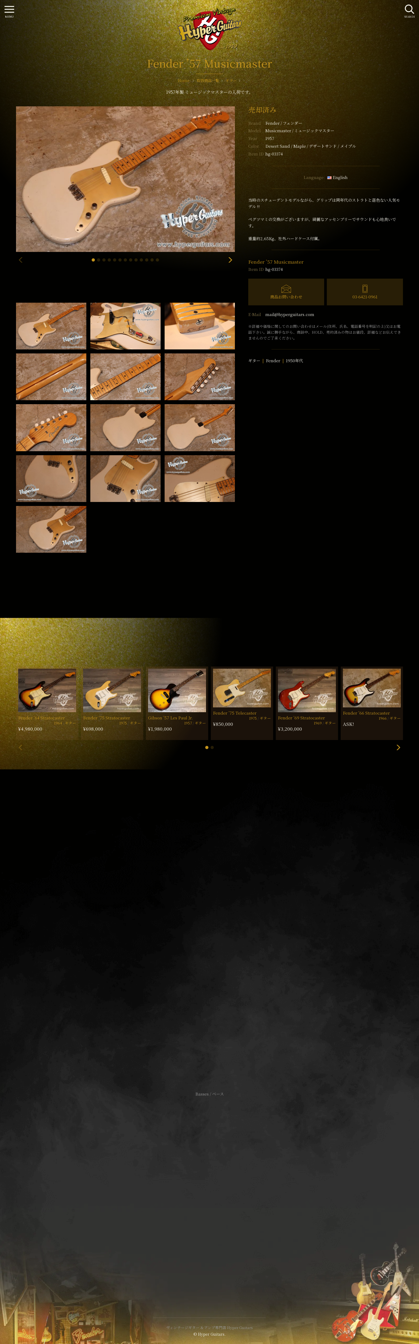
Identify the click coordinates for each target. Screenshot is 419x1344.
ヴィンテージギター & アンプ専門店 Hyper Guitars (209, 1327)
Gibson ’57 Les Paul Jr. (170, 717)
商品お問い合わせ (286, 296)
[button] (93, 260)
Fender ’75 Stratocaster (106, 717)
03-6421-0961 (365, 296)
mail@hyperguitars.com (289, 314)
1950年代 (294, 360)
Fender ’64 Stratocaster (41, 717)
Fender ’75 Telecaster (235, 713)
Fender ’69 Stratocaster (301, 717)
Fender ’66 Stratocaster (366, 713)
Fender (283, 123)
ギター (254, 360)
